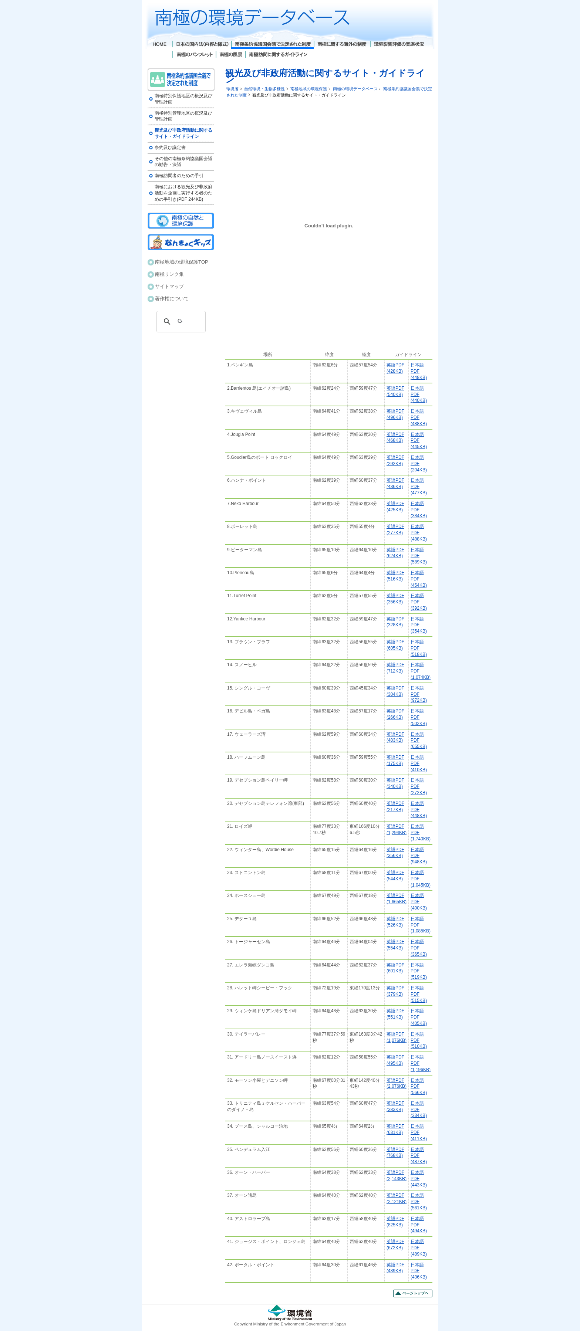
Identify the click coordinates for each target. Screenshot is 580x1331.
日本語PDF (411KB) (419, 1132)
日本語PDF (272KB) (419, 786)
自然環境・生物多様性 (264, 89)
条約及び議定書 (170, 147)
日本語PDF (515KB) (419, 994)
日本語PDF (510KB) (419, 1040)
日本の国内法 (201, 45)
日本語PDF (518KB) (419, 648)
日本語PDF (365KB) (419, 948)
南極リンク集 (169, 274)
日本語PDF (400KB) (419, 902)
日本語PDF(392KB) (419, 602)
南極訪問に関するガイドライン (278, 55)
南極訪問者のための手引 (179, 175)
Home (160, 45)
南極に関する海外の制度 (342, 45)
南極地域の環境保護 (308, 89)
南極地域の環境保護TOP (181, 262)
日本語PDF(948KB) (419, 856)
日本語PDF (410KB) (419, 763)
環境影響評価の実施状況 (398, 45)
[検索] (180, 321)
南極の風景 (230, 55)
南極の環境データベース (355, 89)
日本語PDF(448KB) (419, 371)
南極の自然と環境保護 (181, 221)
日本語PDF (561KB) (419, 1201)
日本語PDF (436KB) (419, 1271)
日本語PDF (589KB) (419, 556)
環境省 (232, 89)
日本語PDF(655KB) (419, 740)
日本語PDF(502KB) (419, 717)
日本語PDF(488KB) (419, 533)
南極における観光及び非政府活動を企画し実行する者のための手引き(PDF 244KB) (183, 193)
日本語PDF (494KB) (419, 1225)
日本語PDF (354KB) (419, 625)
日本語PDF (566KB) (419, 1086)
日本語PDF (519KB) (419, 971)
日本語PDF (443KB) (419, 1179)
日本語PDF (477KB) (419, 486)
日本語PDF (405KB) (419, 1017)
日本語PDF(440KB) (419, 394)
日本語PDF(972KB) (419, 694)
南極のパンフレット (194, 55)
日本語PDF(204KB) (419, 464)
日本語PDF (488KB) (419, 417)
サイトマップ (169, 286)
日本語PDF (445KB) (419, 441)
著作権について (172, 298)
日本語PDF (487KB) (419, 1156)
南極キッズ (181, 242)
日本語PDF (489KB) (419, 1248)
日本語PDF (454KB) (419, 579)
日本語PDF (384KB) (419, 510)
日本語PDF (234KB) (419, 1109)
